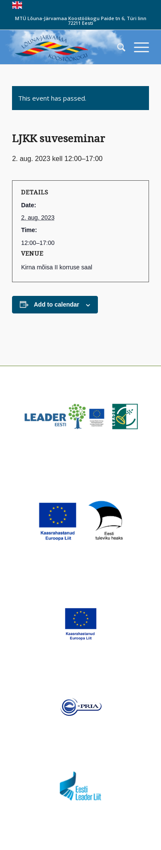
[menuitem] (117, 47)
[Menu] (137, 47)
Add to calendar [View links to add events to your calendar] (56, 304)
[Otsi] (117, 47)
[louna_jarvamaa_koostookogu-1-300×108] (67, 47)
